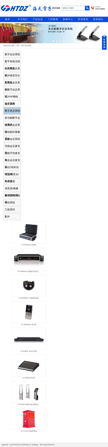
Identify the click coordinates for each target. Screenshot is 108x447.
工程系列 (10, 209)
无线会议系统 (12, 139)
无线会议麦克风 (12, 147)
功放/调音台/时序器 (12, 175)
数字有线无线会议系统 (12, 62)
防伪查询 (83, 19)
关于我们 (23, 19)
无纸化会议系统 (12, 83)
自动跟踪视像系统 (12, 132)
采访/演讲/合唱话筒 (12, 168)
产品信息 (38, 19)
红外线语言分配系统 (12, 76)
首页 (7, 19)
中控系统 (10, 202)
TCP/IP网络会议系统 (11, 97)
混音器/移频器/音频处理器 (11, 189)
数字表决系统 (12, 110)
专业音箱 (10, 181)
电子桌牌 (10, 103)
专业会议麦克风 (12, 161)
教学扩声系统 (12, 195)
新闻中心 (68, 19)
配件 (7, 216)
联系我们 (98, 19)
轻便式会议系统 (12, 125)
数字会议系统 (12, 54)
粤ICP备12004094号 (47, 445)
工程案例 (53, 19)
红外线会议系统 (12, 69)
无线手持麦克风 (12, 154)
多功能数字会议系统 (12, 118)
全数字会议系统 (12, 90)
